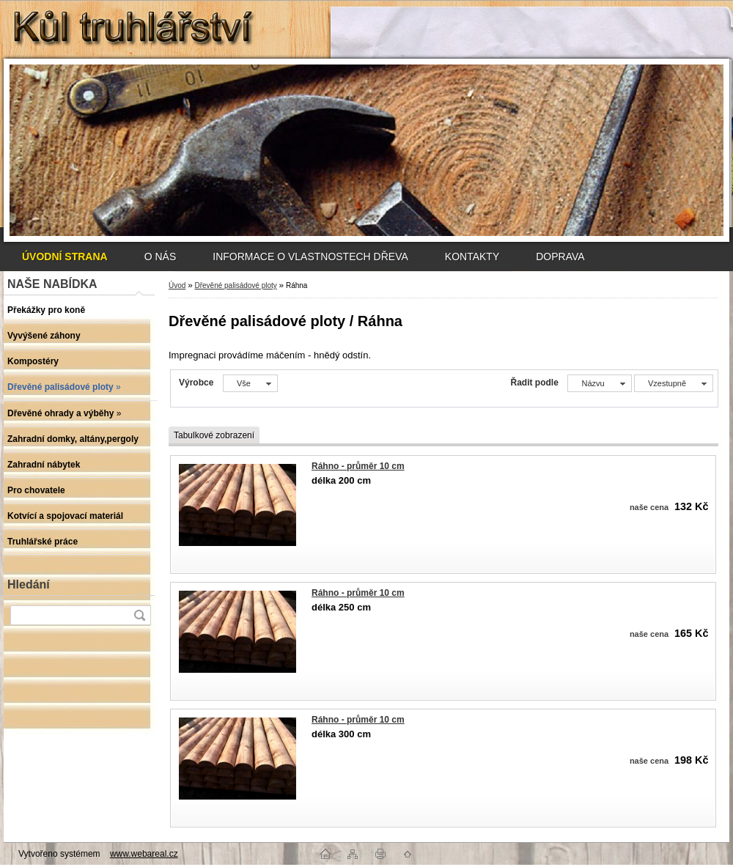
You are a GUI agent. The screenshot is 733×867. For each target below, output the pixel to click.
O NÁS (160, 256)
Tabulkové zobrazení (214, 435)
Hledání (28, 584)
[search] (139, 615)
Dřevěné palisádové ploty (235, 285)
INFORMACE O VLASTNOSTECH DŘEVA (310, 256)
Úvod (177, 285)
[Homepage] (65, 256)
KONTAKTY (472, 256)
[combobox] (599, 383)
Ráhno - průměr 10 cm (358, 466)
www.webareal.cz (144, 854)
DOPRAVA (560, 256)
